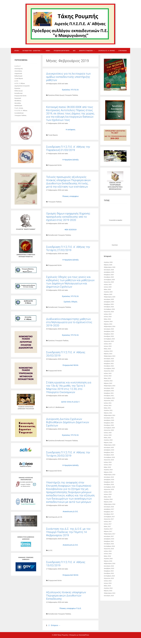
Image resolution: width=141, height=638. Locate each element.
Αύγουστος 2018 (109, 489)
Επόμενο (55, 625)
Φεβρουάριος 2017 (109, 534)
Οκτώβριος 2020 (109, 425)
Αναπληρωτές (53, 517)
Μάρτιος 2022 (108, 383)
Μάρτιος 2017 (108, 531)
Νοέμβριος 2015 (109, 571)
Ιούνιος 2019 (108, 464)
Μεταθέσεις (18, 100)
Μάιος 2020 (107, 437)
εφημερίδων (119, 220)
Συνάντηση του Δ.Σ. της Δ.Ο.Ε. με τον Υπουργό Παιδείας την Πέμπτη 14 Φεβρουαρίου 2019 (68, 532)
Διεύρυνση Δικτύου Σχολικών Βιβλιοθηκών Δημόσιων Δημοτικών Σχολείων (67, 422)
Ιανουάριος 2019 (109, 477)
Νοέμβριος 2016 (109, 541)
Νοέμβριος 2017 (109, 511)
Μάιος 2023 (107, 348)
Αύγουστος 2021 (109, 400)
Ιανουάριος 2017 (109, 536)
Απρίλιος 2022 (108, 380)
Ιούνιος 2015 (108, 583)
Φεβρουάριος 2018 (109, 504)
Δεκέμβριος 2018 (109, 479)
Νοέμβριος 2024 (109, 304)
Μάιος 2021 (107, 408)
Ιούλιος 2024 (108, 314)
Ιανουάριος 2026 (109, 269)
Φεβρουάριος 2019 (109, 474)
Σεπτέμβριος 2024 (109, 309)
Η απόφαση (70, 130)
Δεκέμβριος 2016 (109, 539)
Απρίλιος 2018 (108, 499)
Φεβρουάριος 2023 (109, 356)
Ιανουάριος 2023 (109, 358)
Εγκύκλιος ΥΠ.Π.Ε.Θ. (70, 90)
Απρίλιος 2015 (108, 588)
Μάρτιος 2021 (108, 413)
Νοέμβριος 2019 (109, 452)
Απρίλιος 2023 (108, 351)
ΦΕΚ (74, 50)
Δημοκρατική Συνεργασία (22, 86)
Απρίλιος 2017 (108, 529)
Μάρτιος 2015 (108, 590)
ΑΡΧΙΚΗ (16, 50)
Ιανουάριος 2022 (109, 388)
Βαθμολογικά (18, 76)
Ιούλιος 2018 (108, 492)
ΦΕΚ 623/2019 (70, 230)
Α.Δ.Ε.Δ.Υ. (51, 407)
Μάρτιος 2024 (108, 324)
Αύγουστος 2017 (109, 519)
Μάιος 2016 (107, 556)
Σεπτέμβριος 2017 (109, 516)
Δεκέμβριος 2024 (109, 301)
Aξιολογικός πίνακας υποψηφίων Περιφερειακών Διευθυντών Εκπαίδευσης (66, 595)
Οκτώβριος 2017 (109, 514)
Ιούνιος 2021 (108, 405)
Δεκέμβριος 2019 (109, 450)
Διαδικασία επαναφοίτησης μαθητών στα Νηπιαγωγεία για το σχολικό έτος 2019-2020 (69, 322)
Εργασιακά (18, 98)
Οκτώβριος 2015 (109, 573)
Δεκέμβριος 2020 (109, 420)
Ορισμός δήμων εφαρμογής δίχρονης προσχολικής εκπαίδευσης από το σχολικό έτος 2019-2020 (68, 216)
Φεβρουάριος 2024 (109, 326)
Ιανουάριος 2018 (109, 506)
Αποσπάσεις (18, 71)
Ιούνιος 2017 (108, 524)
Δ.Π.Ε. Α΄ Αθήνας (20, 83)
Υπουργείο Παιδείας (71, 95)
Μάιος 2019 (107, 467)
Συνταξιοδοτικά (19, 113)
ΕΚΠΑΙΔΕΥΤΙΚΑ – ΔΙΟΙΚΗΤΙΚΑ (33, 50)
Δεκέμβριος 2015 (109, 568)
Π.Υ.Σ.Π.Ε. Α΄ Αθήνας (21, 110)
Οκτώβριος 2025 (109, 277)
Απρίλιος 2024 (108, 321)
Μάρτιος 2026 (108, 264)
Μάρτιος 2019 (108, 472)
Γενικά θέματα (53, 135)
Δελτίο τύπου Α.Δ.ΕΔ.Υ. (70, 402)
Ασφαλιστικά (18, 73)
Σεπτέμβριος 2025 (109, 279)
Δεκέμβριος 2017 (109, 509)
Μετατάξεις (18, 103)
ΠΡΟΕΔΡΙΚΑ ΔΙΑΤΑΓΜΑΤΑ (61, 50)
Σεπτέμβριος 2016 (109, 546)
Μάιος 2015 (107, 585)
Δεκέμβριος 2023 (109, 331)
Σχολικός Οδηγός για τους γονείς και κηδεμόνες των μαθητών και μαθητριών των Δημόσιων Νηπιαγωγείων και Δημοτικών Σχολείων (70, 281)
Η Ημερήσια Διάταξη (70, 160)
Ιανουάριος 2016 (109, 566)
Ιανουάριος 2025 (109, 299)
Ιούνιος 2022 (108, 376)
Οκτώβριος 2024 (109, 306)
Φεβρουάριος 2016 (109, 563)
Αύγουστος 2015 (109, 578)
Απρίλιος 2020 (108, 440)
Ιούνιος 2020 (108, 435)
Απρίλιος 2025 (108, 292)
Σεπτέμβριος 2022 (109, 368)
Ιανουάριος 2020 (109, 447)
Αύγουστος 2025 (109, 282)
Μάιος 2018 (107, 497)
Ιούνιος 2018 (108, 494)
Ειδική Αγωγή (59, 95)
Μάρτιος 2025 (108, 294)
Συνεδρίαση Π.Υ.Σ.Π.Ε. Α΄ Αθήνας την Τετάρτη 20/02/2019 (68, 454)
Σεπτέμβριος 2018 (109, 487)
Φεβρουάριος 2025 (109, 297)
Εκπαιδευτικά (52, 235)
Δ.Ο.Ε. (60, 517)
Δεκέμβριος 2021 (109, 390)
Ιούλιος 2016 (108, 551)
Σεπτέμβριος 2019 (109, 457)
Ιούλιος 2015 (108, 581)
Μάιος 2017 (107, 526)
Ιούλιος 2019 (108, 462)
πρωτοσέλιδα (113, 220)
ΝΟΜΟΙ (48, 50)
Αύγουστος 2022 (109, 371)
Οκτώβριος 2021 (109, 395)
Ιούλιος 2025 (108, 284)
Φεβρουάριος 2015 (109, 593)
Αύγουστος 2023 (109, 341)
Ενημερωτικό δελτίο (70, 365)
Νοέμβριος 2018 (109, 482)
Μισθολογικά (60, 407)
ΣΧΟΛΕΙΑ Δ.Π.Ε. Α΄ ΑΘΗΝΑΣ (106, 50)
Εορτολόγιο (115, 245)
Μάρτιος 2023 (108, 353)
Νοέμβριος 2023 (109, 334)
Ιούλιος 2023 (108, 343)
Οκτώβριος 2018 (109, 484)
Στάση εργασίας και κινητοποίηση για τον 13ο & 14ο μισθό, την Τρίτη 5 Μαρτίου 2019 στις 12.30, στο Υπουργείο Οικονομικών (68, 387)
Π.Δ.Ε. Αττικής (19, 108)
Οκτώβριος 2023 (109, 336)
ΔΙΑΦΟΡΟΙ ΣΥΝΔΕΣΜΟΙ (88, 50)
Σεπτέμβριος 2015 (109, 576)
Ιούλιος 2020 (108, 432)
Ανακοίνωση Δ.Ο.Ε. (70, 511)
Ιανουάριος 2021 (109, 418)
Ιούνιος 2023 (108, 346)
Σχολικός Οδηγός (70, 302)
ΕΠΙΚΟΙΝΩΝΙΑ (123, 50)
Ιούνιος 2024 (108, 316)
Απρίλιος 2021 (108, 410)
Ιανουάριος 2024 (109, 329)
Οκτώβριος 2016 (109, 543)
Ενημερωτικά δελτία (55, 165)
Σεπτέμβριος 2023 (109, 339)
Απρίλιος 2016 (108, 558)
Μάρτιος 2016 (108, 561)
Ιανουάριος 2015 (109, 595)
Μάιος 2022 (107, 378)
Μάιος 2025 (107, 289)
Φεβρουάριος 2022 (109, 385)
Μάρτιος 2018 (108, 502)
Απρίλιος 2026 (108, 262)
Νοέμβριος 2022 (109, 363)
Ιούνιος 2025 (108, 287)
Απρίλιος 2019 (108, 469)
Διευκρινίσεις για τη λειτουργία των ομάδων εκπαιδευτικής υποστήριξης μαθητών (68, 77)
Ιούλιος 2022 (108, 373)
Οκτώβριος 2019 (109, 455)
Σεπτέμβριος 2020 (109, 427)
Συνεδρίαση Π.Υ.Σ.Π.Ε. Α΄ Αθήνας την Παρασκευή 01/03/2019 (68, 148)
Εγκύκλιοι (51, 95)
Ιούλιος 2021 (108, 403)
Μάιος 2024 (107, 319)
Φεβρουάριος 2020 (109, 445)
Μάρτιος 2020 (108, 442)
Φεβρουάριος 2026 (109, 267)
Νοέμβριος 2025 (109, 274)
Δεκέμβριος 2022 (109, 361)
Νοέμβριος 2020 (109, 423)
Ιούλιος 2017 (108, 521)
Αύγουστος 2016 (109, 548)
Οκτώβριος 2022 (109, 366)
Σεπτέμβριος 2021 (109, 398)
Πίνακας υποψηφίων (70, 196)
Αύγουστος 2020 (109, 430)
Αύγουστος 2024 (109, 311)
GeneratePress (84, 635)
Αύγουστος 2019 (109, 459)
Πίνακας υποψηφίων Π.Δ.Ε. (70, 608)
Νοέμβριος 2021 (109, 393)
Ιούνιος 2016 (108, 553)
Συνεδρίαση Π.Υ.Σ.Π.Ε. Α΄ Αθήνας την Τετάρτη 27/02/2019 (68, 248)
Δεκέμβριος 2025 (109, 272)
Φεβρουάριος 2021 (109, 415)
